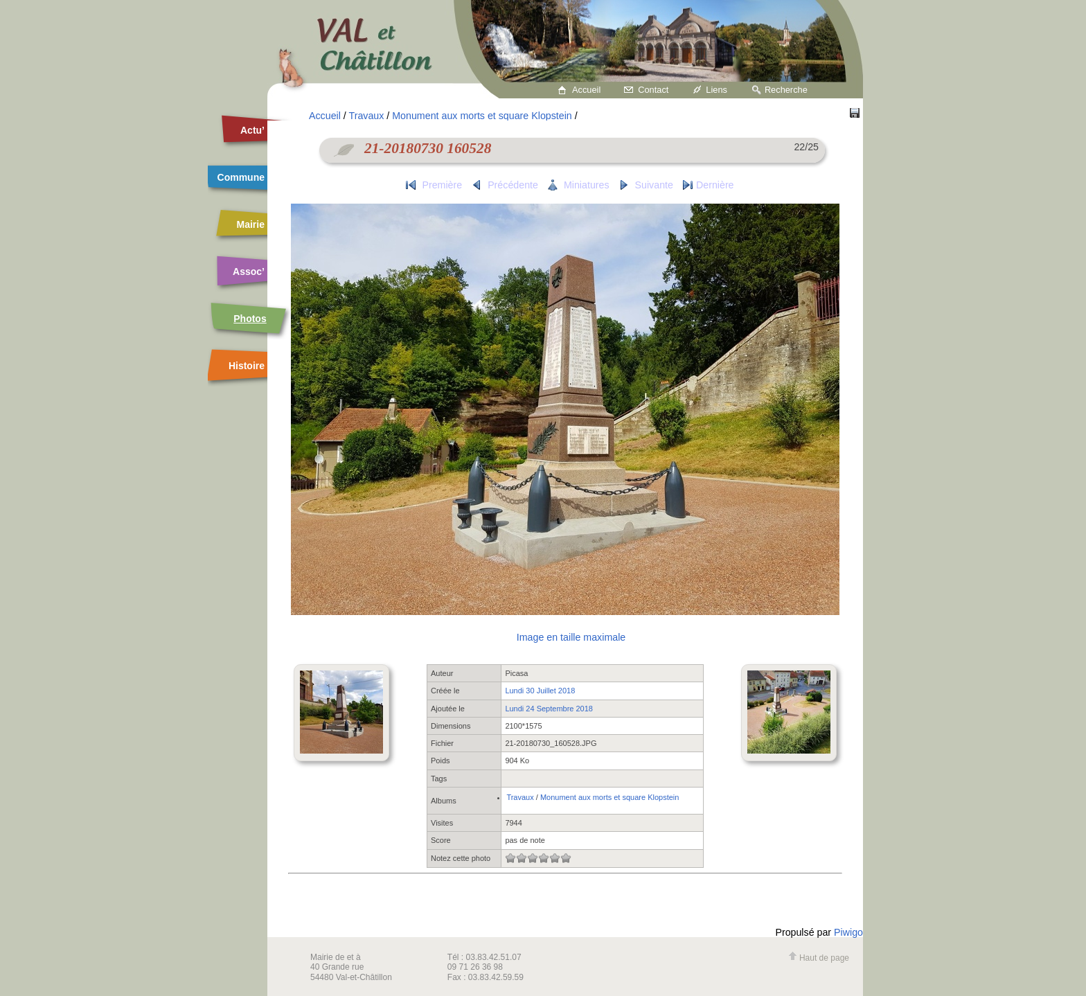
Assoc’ (249, 271)
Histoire (247, 365)
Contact (653, 90)
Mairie (251, 224)
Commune (241, 177)
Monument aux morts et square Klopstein (482, 115)
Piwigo (848, 932)
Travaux (366, 115)
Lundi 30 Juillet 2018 (540, 690)
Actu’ (252, 130)
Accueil (586, 90)
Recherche (786, 90)
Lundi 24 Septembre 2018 (549, 708)
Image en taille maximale (571, 637)
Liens (716, 90)
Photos (249, 318)
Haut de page (818, 958)
